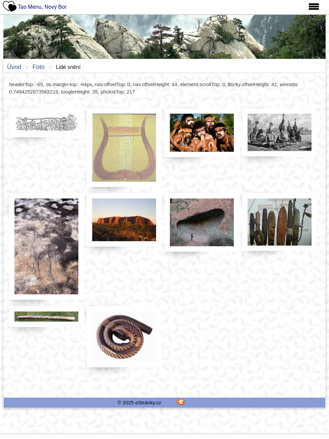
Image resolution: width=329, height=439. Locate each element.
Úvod (14, 67)
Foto (38, 67)
